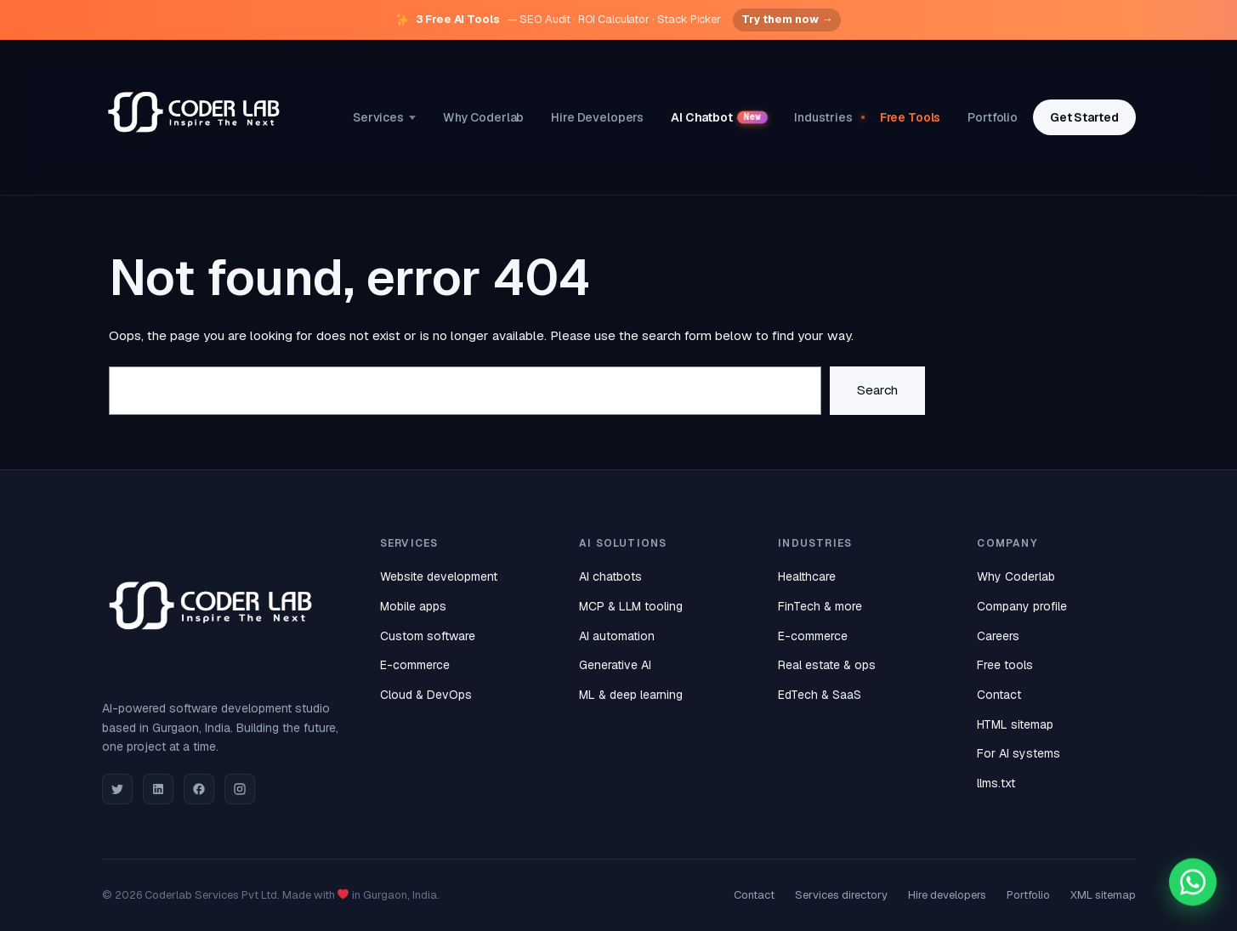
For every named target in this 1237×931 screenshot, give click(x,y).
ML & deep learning (631, 694)
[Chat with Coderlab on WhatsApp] (1193, 883)
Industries (823, 117)
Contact (999, 694)
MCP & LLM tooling (631, 606)
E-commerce (415, 665)
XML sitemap (1103, 895)
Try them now (786, 20)
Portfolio (992, 117)
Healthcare (807, 576)
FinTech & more (820, 606)
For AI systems (1018, 753)
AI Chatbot (719, 117)
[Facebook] (199, 789)
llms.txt (996, 783)
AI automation (617, 636)
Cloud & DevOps (426, 694)
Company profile (1022, 606)
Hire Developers (597, 117)
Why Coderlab (483, 117)
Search (877, 390)
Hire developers (947, 895)
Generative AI (615, 665)
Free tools (1005, 665)
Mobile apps (413, 606)
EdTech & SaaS (819, 694)
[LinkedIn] (158, 789)
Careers (998, 636)
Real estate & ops (827, 665)
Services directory (841, 895)
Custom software (427, 636)
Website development (438, 576)
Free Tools (910, 117)
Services (384, 117)
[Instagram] (239, 789)
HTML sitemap (1015, 724)
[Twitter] (117, 789)
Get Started (1084, 117)
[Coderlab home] (195, 117)
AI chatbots (610, 576)
